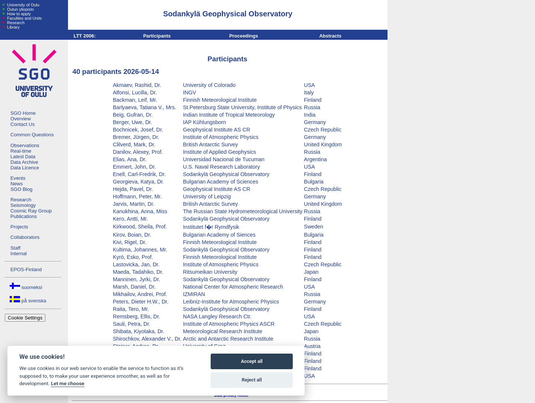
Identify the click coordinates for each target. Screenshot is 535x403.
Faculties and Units (24, 18)
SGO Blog (21, 189)
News (16, 183)
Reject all (252, 380)
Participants (157, 36)
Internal (18, 253)
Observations (24, 145)
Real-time (20, 151)
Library (13, 27)
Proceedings (243, 36)
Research (15, 22)
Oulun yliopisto (20, 9)
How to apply (18, 14)
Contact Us (22, 124)
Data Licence (24, 167)
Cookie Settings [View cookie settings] (25, 318)
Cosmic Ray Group (31, 211)
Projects (19, 227)
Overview (20, 118)
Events (17, 178)
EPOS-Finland (26, 269)
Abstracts (330, 36)
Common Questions (32, 134)
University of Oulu (22, 5)
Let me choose (67, 383)
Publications (23, 216)
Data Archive (24, 162)
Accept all (251, 361)
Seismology (23, 205)
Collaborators (24, 237)
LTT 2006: (85, 36)
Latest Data (22, 156)
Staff (15, 248)
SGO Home (23, 113)
